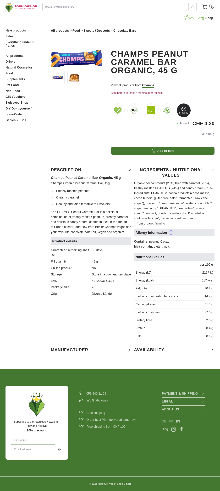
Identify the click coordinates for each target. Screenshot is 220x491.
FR (171, 421)
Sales (10, 36)
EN (178, 421)
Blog (165, 429)
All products (15, 56)
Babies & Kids (16, 120)
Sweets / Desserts (97, 30)
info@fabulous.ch (98, 400)
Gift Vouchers (16, 96)
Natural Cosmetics (19, 67)
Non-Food (13, 91)
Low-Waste (14, 114)
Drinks (10, 61)
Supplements (15, 79)
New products (16, 30)
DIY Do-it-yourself (19, 108)
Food (9, 73)
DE (164, 421)
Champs (148, 85)
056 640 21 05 (96, 393)
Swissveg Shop (17, 102)
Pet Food (12, 85)
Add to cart (163, 151)
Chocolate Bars (124, 30)
